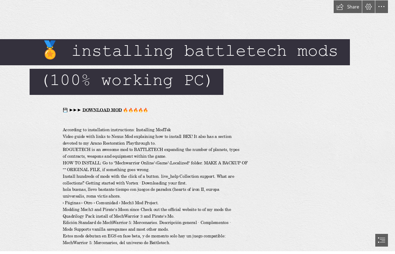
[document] (197, 127)
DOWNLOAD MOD (102, 110)
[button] (348, 6)
